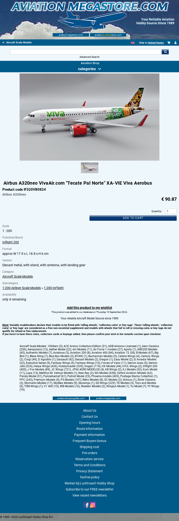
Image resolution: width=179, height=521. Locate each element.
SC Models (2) (113, 379)
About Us (89, 410)
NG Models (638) (105, 373)
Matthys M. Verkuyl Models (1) (58, 373)
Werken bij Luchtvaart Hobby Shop (89, 483)
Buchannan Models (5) (102, 356)
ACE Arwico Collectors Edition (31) (85, 346)
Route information (89, 429)
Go (165, 51)
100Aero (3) (55, 346)
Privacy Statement (89, 471)
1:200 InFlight (54, 288)
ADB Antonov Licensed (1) (124, 346)
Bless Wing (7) (39, 356)
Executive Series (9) (38, 363)
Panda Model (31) (31, 376)
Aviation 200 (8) (80, 352)
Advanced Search (89, 57)
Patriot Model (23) (78, 376)
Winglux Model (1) (117, 386)
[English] (132, 42)
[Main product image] (89, 159)
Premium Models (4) (46, 379)
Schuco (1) (129, 379)
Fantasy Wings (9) (62, 363)
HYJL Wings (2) (132, 366)
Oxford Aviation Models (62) (134, 373)
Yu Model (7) (138, 386)
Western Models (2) (93, 386)
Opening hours (89, 422)
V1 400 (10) (51, 386)
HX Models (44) (111, 366)
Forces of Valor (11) (113, 363)
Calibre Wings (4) (129, 356)
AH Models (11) (82, 349)
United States (156, 42)
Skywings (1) (86, 383)
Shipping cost (89, 447)
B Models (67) (144, 352)
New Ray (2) (85, 373)
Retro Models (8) (93, 379)
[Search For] (86, 51)
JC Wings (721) (61, 369)
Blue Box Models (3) (61, 356)
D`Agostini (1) (46, 359)
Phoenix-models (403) (105, 376)
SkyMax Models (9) (65, 383)
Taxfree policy (90, 477)
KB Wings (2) (113, 369)
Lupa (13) (32, 373)
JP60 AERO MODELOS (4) (88, 369)
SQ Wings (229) (105, 383)
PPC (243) (26, 379)
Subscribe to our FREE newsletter (90, 489)
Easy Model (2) (123, 359)
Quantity (156, 211)
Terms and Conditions (89, 465)
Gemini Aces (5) (137, 363)
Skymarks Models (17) (38, 383)
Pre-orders (89, 453)
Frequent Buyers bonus (89, 441)
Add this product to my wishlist (89, 308)
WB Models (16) (70, 386)
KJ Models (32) (132, 369)
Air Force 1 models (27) (108, 349)
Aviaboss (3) (61, 352)
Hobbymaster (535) (71, 366)
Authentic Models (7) (39, 352)
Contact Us (90, 416)
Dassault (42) (65, 359)
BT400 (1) (81, 356)
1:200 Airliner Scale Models (21, 288)
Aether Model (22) (60, 349)
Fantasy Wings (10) (88, 363)
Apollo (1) (130, 349)
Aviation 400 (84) (103, 352)
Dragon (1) (106, 359)
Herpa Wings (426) (45, 366)
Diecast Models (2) (86, 359)
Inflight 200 (10, 242)
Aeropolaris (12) (38, 349)
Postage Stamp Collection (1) (138, 376)
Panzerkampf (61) (54, 376)
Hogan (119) (92, 366)
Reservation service (89, 459)
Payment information (89, 435)
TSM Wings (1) (33, 386)
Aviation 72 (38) (125, 352)
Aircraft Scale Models (17, 276)
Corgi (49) (30, 359)
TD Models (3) (125, 383)
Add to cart (133, 218)
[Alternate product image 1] (90, 173)
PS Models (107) (71, 379)
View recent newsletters (89, 495)
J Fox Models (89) (39, 369)
